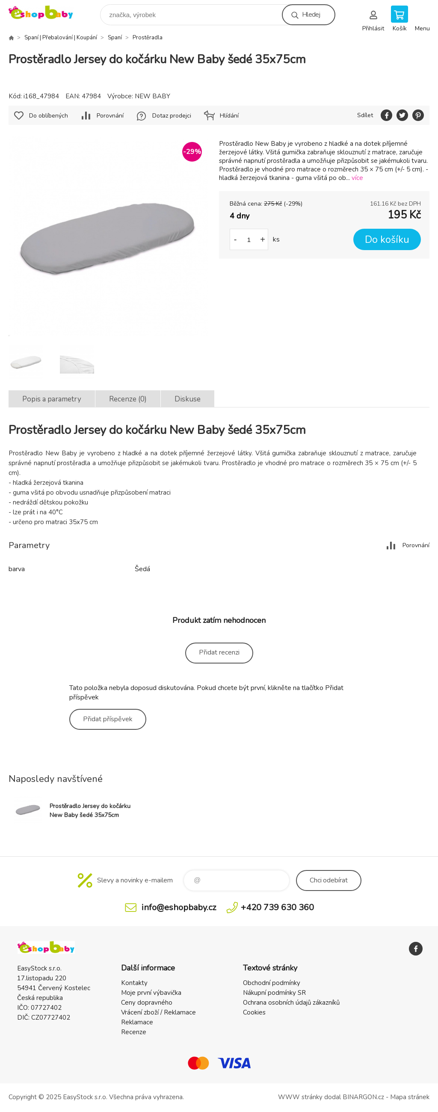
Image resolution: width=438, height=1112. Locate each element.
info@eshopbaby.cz (179, 907)
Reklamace (137, 1022)
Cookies (254, 1012)
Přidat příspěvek (108, 719)
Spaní (115, 37)
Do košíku (387, 239)
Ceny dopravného (146, 1002)
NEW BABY (152, 96)
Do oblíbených (48, 116)
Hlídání (229, 116)
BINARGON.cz (363, 1097)
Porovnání (110, 116)
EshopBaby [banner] (46, 12)
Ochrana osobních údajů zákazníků (291, 1002)
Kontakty (134, 983)
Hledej (311, 14)
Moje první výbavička (151, 992)
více (357, 178)
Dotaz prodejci (171, 116)
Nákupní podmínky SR (274, 992)
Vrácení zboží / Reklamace (158, 1012)
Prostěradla (148, 37)
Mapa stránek (409, 1097)
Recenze (133, 1032)
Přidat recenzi (219, 652)
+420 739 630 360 (277, 907)
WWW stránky (300, 1097)
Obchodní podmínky (271, 983)
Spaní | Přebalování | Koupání (60, 37)
